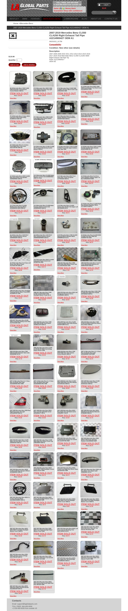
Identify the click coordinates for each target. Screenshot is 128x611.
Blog (84, 19)
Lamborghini (71, 19)
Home (15, 23)
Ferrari (35, 19)
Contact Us (111, 19)
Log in (106, 5)
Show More (13, 98)
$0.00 (104, 8)
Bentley (14, 19)
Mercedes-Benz (52, 19)
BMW (24, 19)
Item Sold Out (19, 93)
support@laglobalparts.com (27, 604)
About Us (96, 19)
